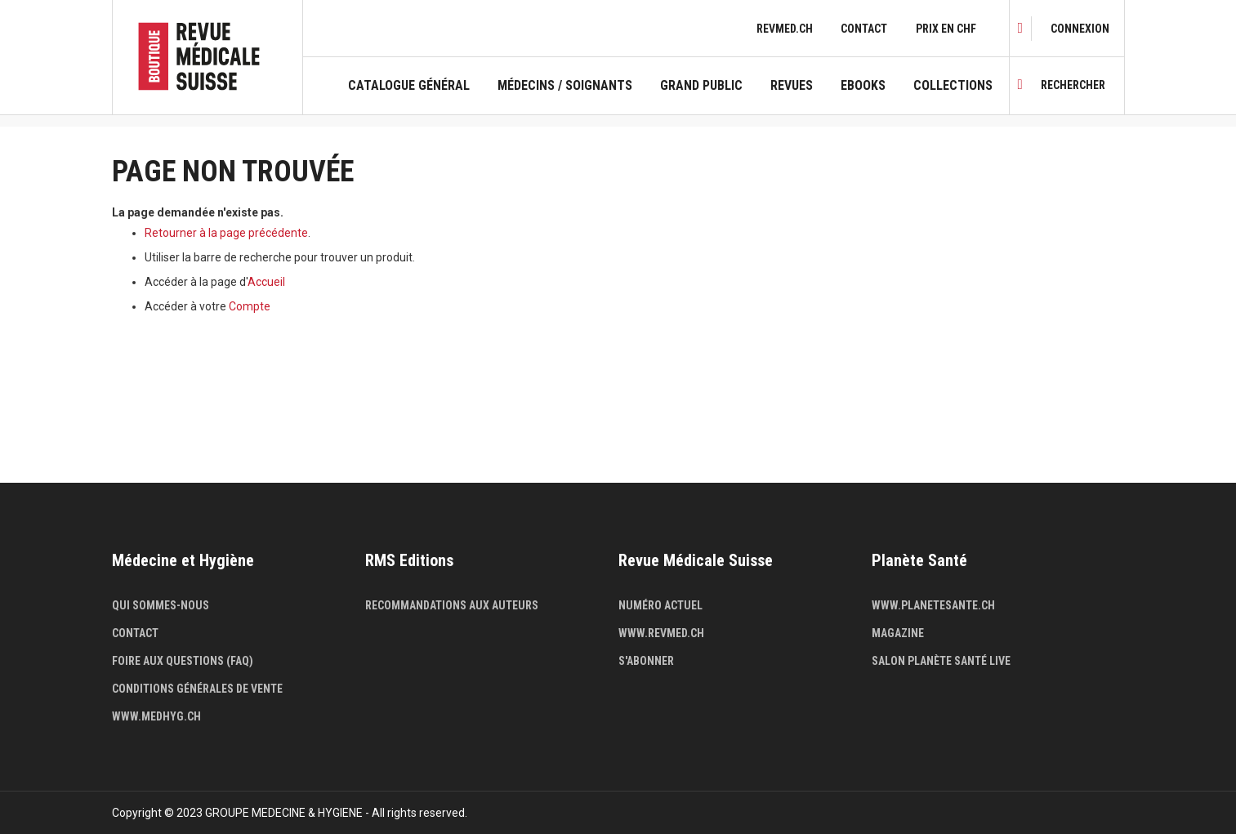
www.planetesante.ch (933, 605)
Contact (864, 28)
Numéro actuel (660, 605)
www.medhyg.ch (156, 716)
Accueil (266, 281)
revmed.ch (784, 28)
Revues (791, 85)
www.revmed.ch (661, 633)
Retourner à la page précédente (226, 232)
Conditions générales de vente (197, 688)
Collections (953, 85)
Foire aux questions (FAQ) (182, 660)
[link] (1080, 28)
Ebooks (863, 85)
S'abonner (646, 660)
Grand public (701, 85)
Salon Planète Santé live (941, 660)
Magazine (898, 633)
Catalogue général (409, 85)
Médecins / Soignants (565, 85)
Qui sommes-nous (160, 605)
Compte (249, 306)
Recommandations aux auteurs (451, 605)
